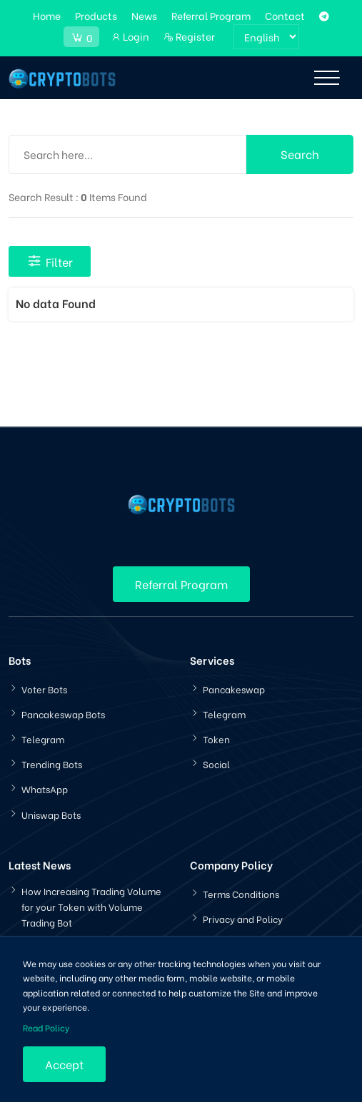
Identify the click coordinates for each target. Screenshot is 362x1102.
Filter (49, 261)
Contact (285, 15)
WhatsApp (44, 788)
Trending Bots (51, 763)
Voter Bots (44, 688)
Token (216, 738)
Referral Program (211, 15)
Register (189, 36)
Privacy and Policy (243, 918)
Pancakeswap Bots (63, 713)
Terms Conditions (241, 893)
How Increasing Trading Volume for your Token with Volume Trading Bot (91, 906)
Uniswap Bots (51, 814)
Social (216, 763)
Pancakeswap (234, 688)
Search (300, 154)
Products (96, 15)
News (144, 15)
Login (130, 36)
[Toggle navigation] (326, 77)
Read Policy (46, 1027)
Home (47, 15)
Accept (64, 1064)
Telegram (42, 738)
